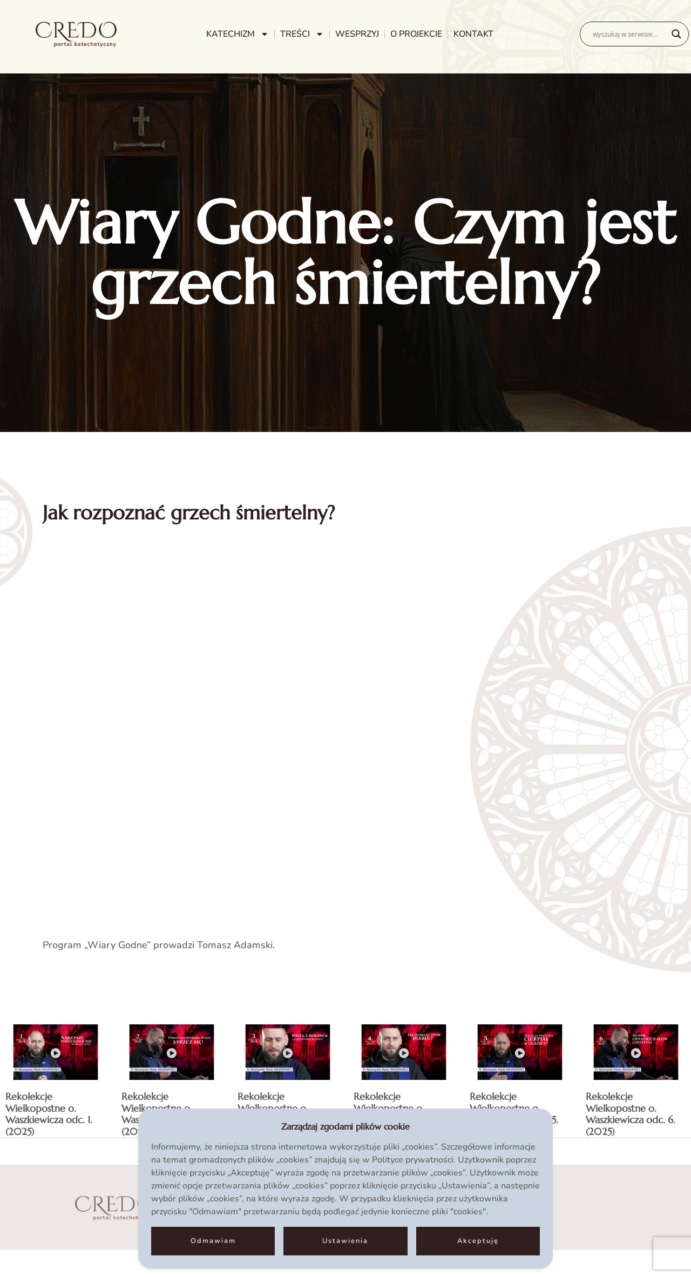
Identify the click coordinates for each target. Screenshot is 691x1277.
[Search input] (629, 34)
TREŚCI (302, 34)
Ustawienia (345, 1241)
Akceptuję (478, 1241)
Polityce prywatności (412, 1160)
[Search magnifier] (676, 34)
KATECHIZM (237, 34)
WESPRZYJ (357, 34)
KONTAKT (473, 34)
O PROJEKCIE (416, 34)
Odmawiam (213, 1241)
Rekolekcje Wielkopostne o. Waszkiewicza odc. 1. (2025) (48, 1114)
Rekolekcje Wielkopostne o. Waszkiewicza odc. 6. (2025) (630, 1114)
